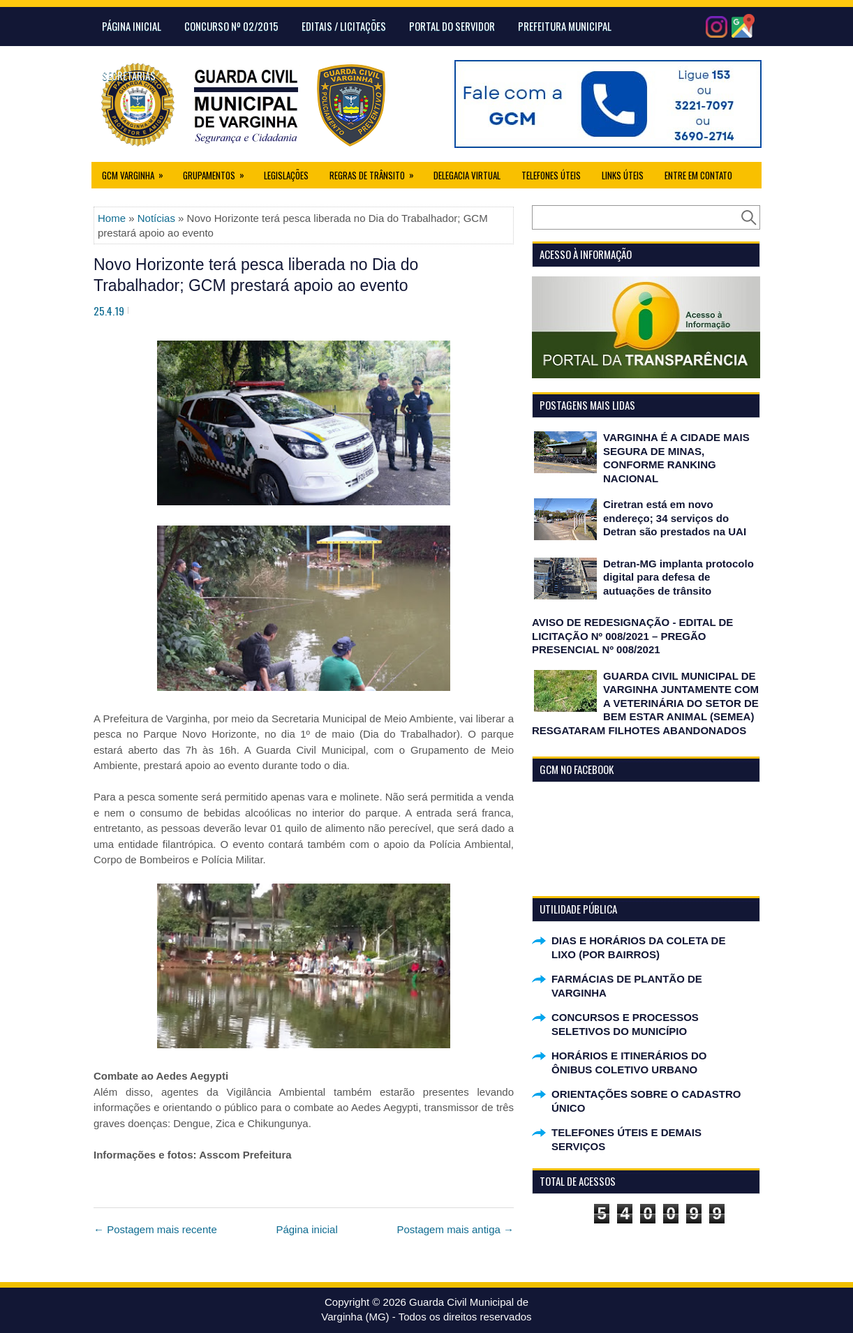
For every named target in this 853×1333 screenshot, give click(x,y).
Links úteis (623, 175)
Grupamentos (218, 172)
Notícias (156, 218)
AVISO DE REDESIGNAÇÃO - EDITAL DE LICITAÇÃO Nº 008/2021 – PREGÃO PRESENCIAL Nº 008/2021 (632, 635)
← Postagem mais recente (155, 1229)
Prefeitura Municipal (564, 25)
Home (112, 218)
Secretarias (129, 75)
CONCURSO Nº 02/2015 (231, 25)
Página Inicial (131, 25)
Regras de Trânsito (376, 172)
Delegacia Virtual (466, 175)
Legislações (286, 175)
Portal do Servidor (452, 25)
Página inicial (306, 1229)
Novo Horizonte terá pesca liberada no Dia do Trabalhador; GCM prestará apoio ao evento (256, 275)
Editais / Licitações (344, 25)
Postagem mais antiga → (455, 1229)
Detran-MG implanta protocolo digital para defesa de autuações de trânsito (678, 577)
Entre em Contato (698, 175)
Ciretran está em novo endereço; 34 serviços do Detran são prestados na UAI (674, 517)
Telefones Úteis (551, 175)
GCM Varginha (137, 172)
